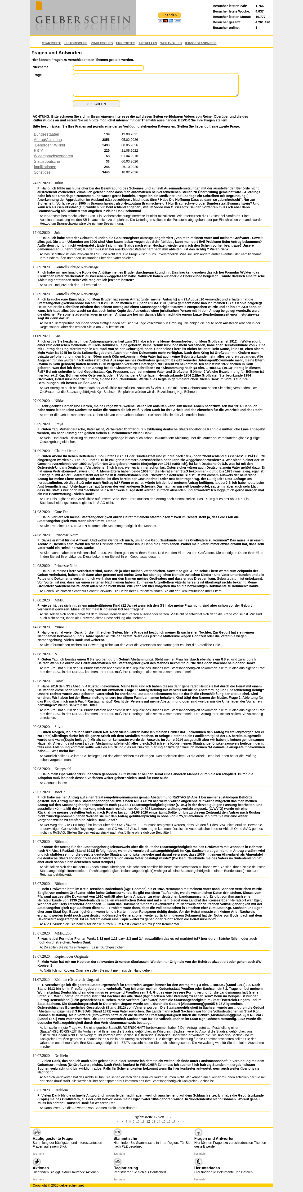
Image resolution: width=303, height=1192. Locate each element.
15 (163, 1121)
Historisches (75, 43)
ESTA (39, 151)
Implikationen (45, 167)
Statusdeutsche (47, 161)
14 (158, 1121)
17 (173, 1121)
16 (168, 1121)
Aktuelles (147, 43)
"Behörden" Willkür (49, 145)
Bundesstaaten (46, 134)
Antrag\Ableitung (48, 140)
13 (153, 1121)
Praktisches (102, 43)
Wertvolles (171, 43)
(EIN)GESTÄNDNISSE (201, 43)
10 (137, 1121)
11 (142, 1121)
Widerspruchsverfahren (53, 156)
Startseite (51, 43)
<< (118, 1121)
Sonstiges (42, 172)
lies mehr (38, 1153)
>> (182, 1121)
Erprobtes (125, 43)
